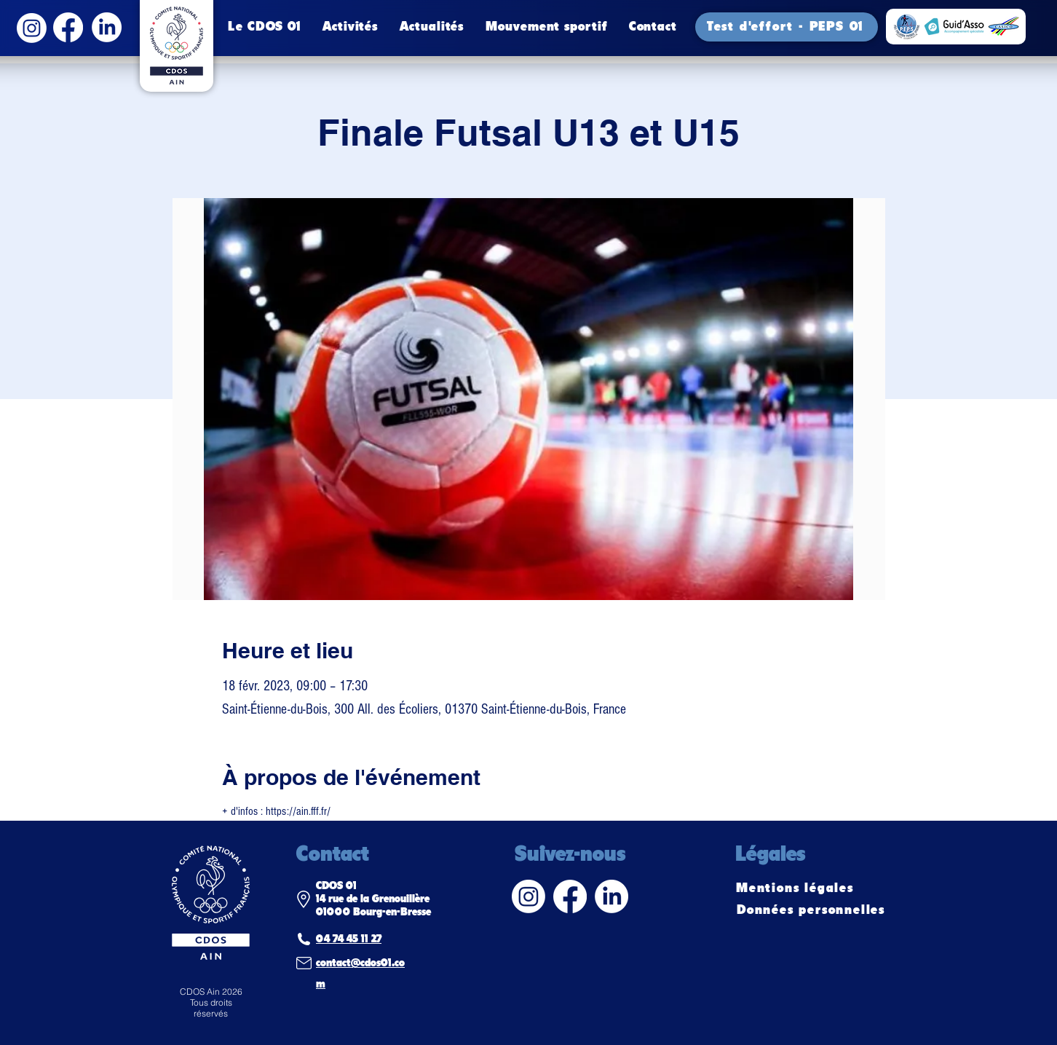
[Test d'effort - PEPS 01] (786, 27)
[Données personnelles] (812, 910)
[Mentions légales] (796, 888)
